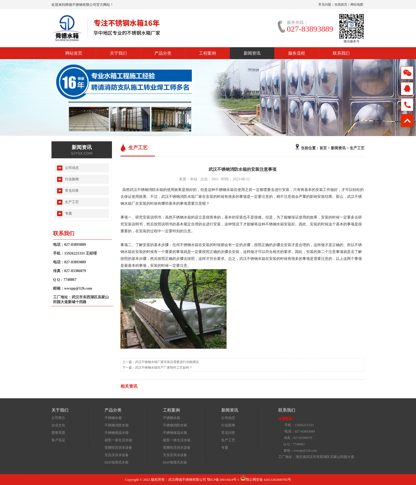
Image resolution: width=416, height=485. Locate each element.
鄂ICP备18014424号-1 (223, 480)
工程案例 (207, 53)
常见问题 (324, 4)
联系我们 (341, 53)
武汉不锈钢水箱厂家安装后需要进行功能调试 (167, 362)
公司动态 (72, 168)
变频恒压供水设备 (118, 447)
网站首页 (73, 53)
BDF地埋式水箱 (116, 462)
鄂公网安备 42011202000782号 (265, 480)
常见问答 (72, 191)
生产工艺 (357, 148)
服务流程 (296, 53)
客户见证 (58, 440)
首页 (323, 148)
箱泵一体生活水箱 (118, 440)
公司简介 (58, 418)
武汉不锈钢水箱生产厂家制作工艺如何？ (163, 367)
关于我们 (118, 53)
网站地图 (356, 4)
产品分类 (162, 53)
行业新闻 (72, 179)
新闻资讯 (252, 53)
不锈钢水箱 (113, 418)
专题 (68, 213)
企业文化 (58, 425)
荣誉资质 (58, 433)
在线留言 (341, 4)
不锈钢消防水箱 (117, 425)
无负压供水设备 (117, 455)
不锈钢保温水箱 (117, 433)
